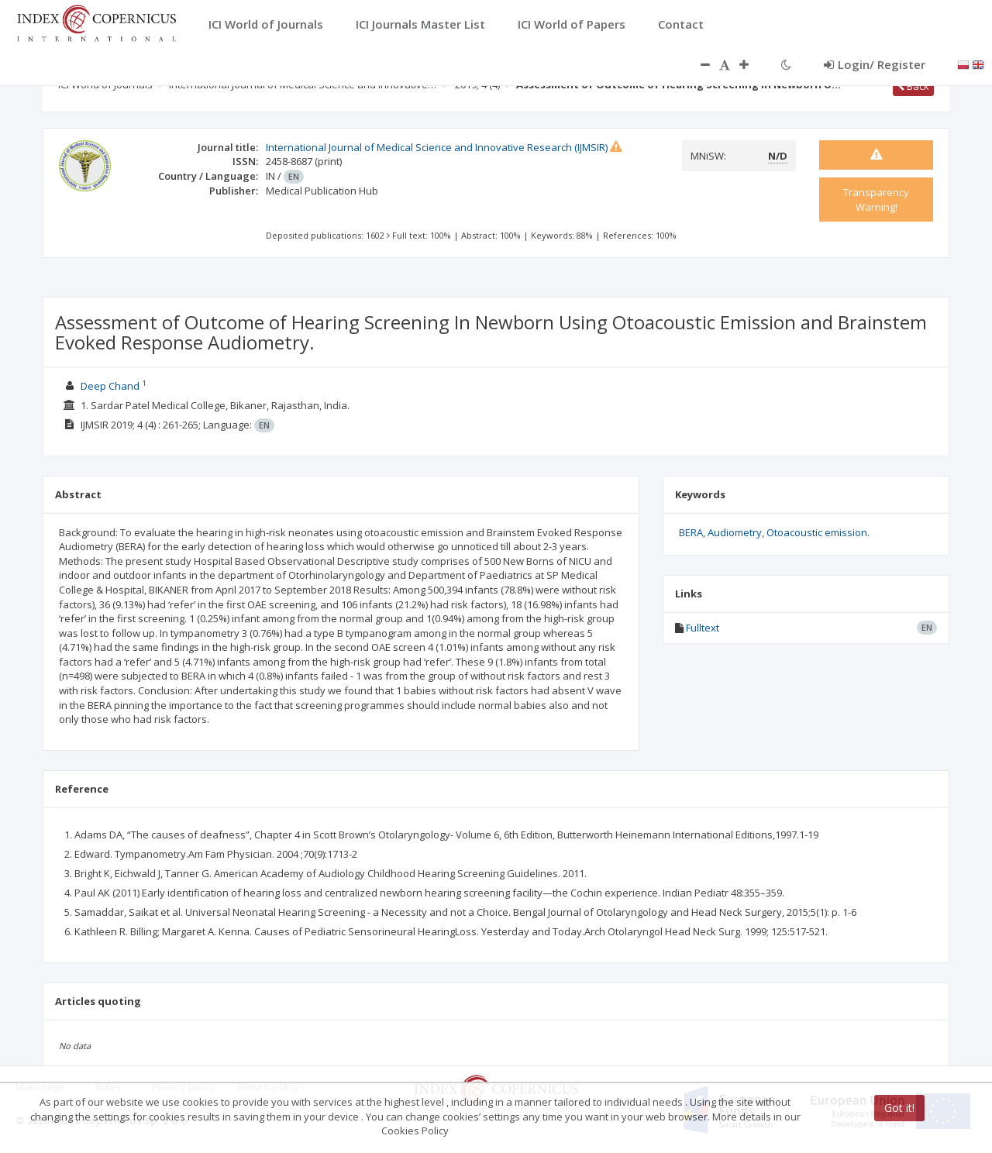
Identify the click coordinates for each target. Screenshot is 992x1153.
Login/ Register (874, 64)
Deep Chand (110, 386)
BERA (691, 532)
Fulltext (702, 628)
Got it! (899, 1107)
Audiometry (735, 532)
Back (913, 86)
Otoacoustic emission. (818, 532)
